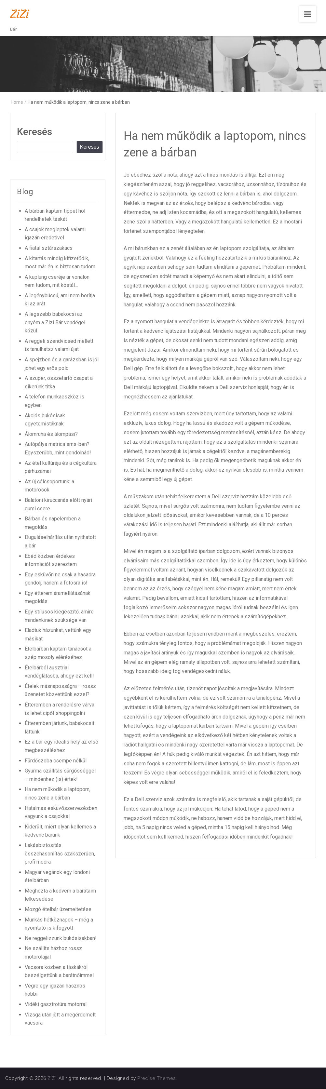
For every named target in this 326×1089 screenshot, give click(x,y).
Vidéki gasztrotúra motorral (56, 1005)
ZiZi (19, 14)
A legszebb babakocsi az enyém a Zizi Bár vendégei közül (55, 322)
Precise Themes (156, 1079)
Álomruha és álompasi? (51, 434)
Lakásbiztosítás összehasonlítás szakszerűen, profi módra (60, 853)
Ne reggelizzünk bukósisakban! (61, 938)
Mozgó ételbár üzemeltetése (58, 910)
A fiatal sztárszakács (49, 248)
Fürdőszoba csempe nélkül (56, 761)
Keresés (34, 132)
